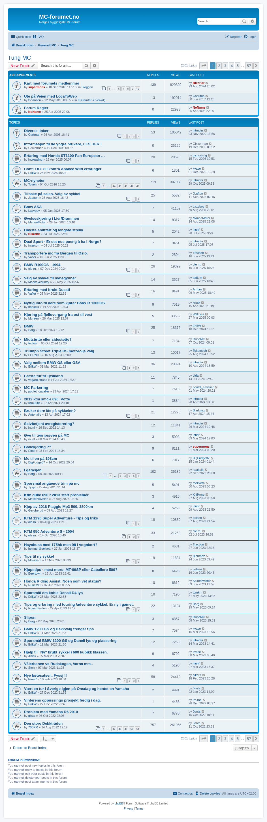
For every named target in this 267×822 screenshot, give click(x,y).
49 (125, 729)
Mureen (33, 318)
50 (131, 729)
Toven (32, 184)
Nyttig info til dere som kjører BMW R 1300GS (64, 303)
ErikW (32, 172)
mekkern (199, 483)
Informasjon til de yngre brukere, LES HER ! (63, 144)
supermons (36, 87)
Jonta (196, 688)
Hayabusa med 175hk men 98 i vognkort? (60, 545)
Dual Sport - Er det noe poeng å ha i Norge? (62, 242)
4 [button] (231, 65)
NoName (34, 111)
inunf (196, 229)
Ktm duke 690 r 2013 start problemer (56, 495)
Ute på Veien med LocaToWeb (50, 96)
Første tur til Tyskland (43, 376)
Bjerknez (199, 410)
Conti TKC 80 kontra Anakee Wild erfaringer (62, 169)
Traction (198, 252)
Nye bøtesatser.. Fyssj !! (45, 675)
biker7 (32, 679)
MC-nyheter (34, 180)
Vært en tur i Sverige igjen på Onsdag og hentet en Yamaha (76, 689)
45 (119, 186)
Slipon (29, 617)
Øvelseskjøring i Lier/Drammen (51, 218)
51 (137, 729)
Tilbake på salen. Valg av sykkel (52, 194)
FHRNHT (34, 355)
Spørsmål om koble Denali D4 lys (53, 593)
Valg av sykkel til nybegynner (50, 278)
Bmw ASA (33, 207)
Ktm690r (34, 403)
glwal (31, 715)
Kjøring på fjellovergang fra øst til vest (58, 314)
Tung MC (19, 58)
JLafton (33, 197)
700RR (33, 727)
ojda (196, 375)
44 (113, 186)
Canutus (198, 96)
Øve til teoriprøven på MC (46, 435)
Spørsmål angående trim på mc (52, 483)
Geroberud (35, 510)
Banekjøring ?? (37, 447)
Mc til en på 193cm (40, 458)
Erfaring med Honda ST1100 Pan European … (64, 156)
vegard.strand (37, 379)
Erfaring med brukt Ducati (47, 290)
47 (131, 186)
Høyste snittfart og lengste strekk (53, 230)
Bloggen (87, 87)
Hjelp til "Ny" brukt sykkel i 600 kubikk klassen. (66, 652)
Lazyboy (34, 210)
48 (137, 186)
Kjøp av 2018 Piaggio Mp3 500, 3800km (58, 506)
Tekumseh (200, 350)
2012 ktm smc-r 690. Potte (47, 399)
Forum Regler (36, 108)
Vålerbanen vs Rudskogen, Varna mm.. (58, 664)
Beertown (34, 573)
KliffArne (198, 494)
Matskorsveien (38, 498)
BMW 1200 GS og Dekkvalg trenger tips (59, 629)
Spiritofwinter (202, 580)
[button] (203, 65)
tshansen (34, 100)
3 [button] (225, 65)
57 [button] (249, 65)
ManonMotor (37, 222)
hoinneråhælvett (39, 548)
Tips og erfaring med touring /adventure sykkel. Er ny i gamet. (79, 604)
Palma (197, 700)
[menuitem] (38, 36)
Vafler (32, 257)
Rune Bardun (37, 608)
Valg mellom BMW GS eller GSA (52, 363)
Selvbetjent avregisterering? (49, 424)
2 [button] (219, 65)
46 (125, 186)
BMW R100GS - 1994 (42, 265)
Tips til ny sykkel (39, 556)
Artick (32, 656)
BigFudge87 (36, 462)
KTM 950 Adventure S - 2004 (49, 531)
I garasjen (33, 470)
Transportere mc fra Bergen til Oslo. (56, 253)
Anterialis (34, 414)
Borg (31, 330)
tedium (197, 277)
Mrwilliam (34, 560)
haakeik (33, 306)
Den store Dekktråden (43, 723)
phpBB (119, 803)
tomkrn (197, 592)
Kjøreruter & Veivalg (92, 100)
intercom (34, 245)
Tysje (32, 487)
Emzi (31, 450)
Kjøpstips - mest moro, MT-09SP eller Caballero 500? (71, 570)
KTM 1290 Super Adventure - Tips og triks (61, 518)
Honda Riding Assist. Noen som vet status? (62, 581)
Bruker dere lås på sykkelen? (50, 411)
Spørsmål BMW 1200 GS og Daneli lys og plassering (70, 640)
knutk (196, 302)
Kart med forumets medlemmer (51, 83)
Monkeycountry (39, 282)
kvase (197, 168)
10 (137, 88)
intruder (198, 130)
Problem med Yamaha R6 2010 (51, 712)
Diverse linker (36, 131)
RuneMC (199, 339)
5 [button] (238, 65)
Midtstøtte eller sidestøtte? (48, 339)
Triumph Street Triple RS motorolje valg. (59, 351)
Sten (31, 667)
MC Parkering (36, 387)
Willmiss (198, 314)
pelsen (197, 517)
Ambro (197, 289)
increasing (35, 159)
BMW (28, 326)
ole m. (32, 268)
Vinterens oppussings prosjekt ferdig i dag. (62, 700)
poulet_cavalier (38, 391)
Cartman (34, 134)
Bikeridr (199, 83)
